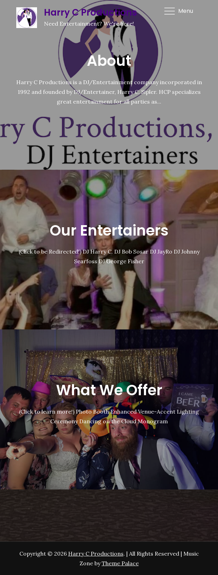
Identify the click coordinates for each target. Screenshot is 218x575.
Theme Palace (120, 563)
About (109, 61)
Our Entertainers (109, 230)
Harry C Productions (90, 12)
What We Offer (109, 390)
